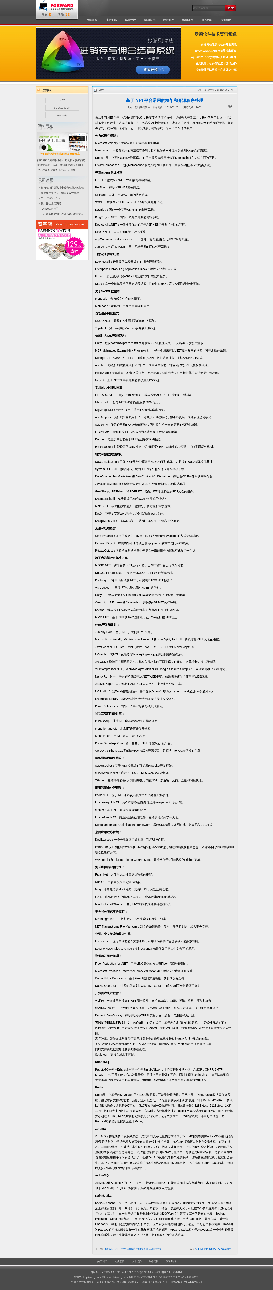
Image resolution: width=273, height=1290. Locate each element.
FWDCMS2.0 (193, 1282)
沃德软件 (209, 90)
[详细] (73, 169)
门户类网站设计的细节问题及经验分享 (58, 153)
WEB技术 (149, 19)
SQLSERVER (62, 107)
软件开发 (168, 19)
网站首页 (92, 19)
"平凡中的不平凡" (51, 198)
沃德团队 (226, 19)
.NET (62, 100)
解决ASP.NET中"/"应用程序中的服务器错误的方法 (133, 1248)
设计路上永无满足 (51, 203)
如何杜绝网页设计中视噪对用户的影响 (62, 187)
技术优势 (137, 1261)
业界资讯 (111, 19)
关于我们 (102, 1261)
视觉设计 (130, 19)
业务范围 (154, 1261)
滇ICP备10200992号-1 (154, 1282)
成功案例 (119, 1261)
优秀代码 (206, 19)
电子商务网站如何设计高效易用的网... (62, 214)
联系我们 (171, 1261)
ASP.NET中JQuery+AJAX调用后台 (214, 1248)
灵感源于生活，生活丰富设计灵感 (60, 192)
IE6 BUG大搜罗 (50, 208)
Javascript (62, 115)
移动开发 (187, 19)
